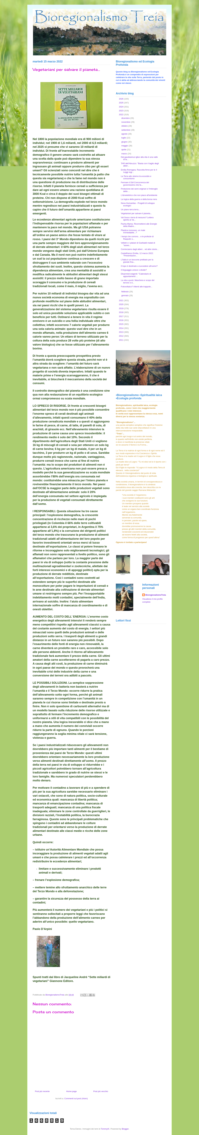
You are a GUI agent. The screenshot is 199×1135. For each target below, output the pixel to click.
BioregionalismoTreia (155, 595)
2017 (121, 316)
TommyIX (105, 1129)
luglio (124, 138)
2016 (121, 320)
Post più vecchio (100, 1091)
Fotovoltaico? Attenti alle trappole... (136, 286)
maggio (125, 146)
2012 (121, 336)
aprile (124, 149)
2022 (121, 114)
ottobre (124, 126)
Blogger (125, 1129)
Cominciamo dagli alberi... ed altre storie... (140, 249)
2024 (121, 107)
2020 (121, 304)
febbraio (125, 291)
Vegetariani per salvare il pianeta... (136, 213)
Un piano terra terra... (130, 209)
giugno (124, 142)
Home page (71, 1091)
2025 (121, 103)
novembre (126, 122)
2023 (121, 110)
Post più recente (42, 1091)
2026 (121, 99)
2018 (121, 312)
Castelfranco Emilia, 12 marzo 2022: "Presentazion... (137, 254)
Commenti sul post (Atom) (76, 1098)
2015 (121, 324)
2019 (121, 308)
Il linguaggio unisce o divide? (134, 270)
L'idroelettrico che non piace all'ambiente (139, 195)
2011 (121, 340)
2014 (121, 328)
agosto (124, 134)
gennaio (125, 295)
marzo (124, 153)
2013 (121, 332)
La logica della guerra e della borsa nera (139, 199)
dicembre (125, 118)
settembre (126, 130)
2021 (121, 300)
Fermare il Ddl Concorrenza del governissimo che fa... (135, 183)
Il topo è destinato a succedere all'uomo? (139, 266)
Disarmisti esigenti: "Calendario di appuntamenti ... (136, 275)
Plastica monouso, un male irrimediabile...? (133, 231)
